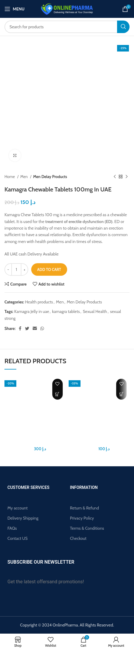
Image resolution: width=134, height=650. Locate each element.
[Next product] (127, 177)
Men (24, 176)
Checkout (78, 538)
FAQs (12, 528)
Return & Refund (84, 508)
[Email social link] (35, 328)
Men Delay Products (50, 176)
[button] (57, 394)
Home (10, 176)
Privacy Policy (82, 518)
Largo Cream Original (99, 442)
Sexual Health (95, 311)
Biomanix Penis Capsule (35, 442)
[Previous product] (115, 177)
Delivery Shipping (22, 518)
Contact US (17, 538)
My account (17, 508)
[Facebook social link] (20, 328)
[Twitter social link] (27, 328)
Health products (39, 302)
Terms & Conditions (87, 528)
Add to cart (49, 269)
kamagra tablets (66, 311)
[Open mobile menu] (14, 9)
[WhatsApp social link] (42, 328)
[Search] (67, 27)
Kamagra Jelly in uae (31, 311)
